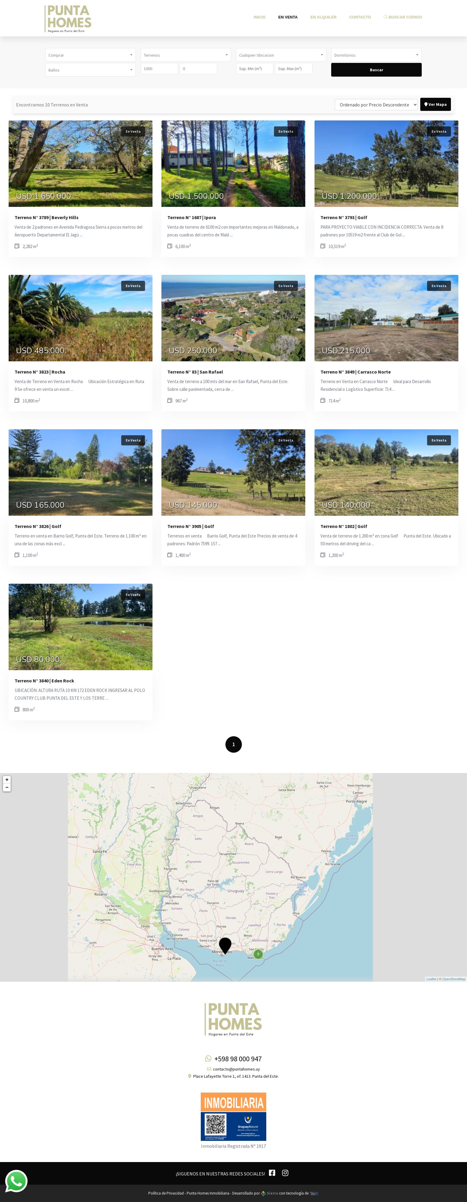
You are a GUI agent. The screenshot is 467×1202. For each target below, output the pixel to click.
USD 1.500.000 (196, 196)
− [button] (7, 787)
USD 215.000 (346, 351)
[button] (90, 55)
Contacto (360, 17)
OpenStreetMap (454, 979)
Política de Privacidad (166, 1193)
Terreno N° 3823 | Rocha (40, 372)
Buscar (376, 69)
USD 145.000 (193, 505)
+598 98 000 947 (233, 1058)
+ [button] (7, 779)
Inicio (260, 17)
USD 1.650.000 (43, 196)
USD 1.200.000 (349, 196)
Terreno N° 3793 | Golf (343, 217)
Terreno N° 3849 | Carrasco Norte (355, 372)
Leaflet (431, 979)
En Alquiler (323, 17)
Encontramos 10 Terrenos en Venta (52, 105)
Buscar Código (403, 17)
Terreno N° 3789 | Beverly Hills (47, 217)
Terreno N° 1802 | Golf (343, 526)
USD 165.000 (40, 505)
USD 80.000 (38, 660)
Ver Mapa (435, 104)
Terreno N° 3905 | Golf (190, 526)
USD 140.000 (346, 505)
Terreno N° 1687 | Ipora (191, 217)
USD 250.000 (193, 351)
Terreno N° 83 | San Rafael (195, 372)
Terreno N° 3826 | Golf (38, 526)
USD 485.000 (40, 351)
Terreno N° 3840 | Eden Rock (44, 681)
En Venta (288, 17)
